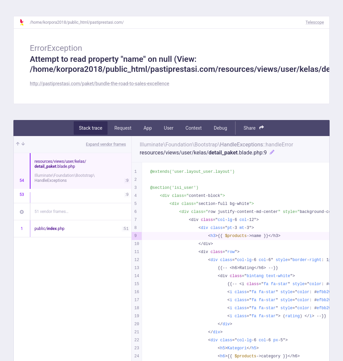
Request (122, 128)
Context (194, 128)
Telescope (314, 22)
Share (254, 128)
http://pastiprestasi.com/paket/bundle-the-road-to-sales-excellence (99, 83)
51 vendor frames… (51, 211)
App (147, 128)
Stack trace (90, 128)
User (168, 128)
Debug (220, 128)
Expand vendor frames (106, 144)
